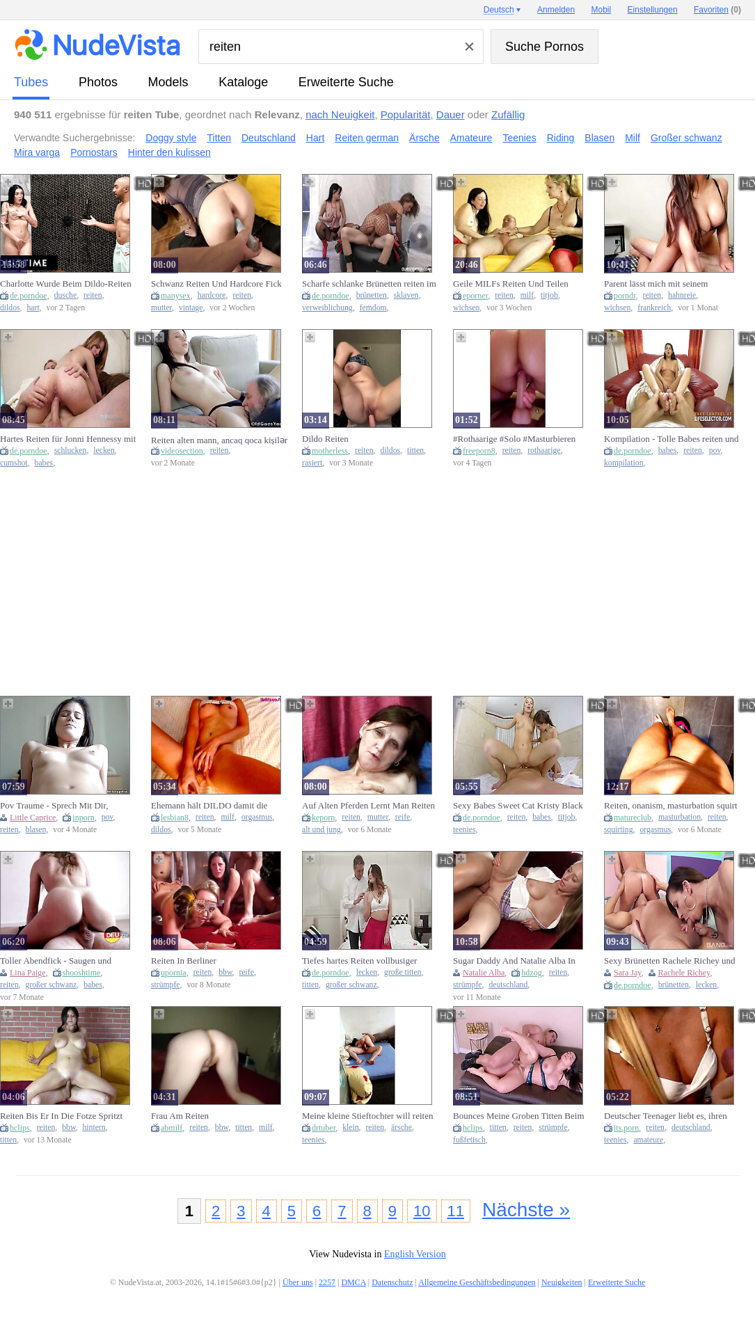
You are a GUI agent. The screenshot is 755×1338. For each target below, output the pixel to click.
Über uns (298, 1282)
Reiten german (367, 137)
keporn (323, 817)
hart (33, 307)
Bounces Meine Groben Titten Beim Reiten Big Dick (519, 1116)
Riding (561, 137)
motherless (330, 451)
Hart (315, 137)
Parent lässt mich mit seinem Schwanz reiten (656, 283)
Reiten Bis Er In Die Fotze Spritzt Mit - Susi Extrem (61, 1116)
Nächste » (526, 1209)
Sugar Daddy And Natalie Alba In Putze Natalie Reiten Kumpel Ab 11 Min (517, 960)
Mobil (601, 10)
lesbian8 (175, 817)
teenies (464, 829)
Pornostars (94, 152)
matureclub (632, 817)
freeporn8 (479, 451)
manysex (176, 296)
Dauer (450, 114)
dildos (10, 307)
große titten (403, 972)
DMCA (353, 1282)
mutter (161, 307)
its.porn (626, 1128)
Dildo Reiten (325, 438)
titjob (549, 295)
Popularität (406, 114)
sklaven (406, 295)
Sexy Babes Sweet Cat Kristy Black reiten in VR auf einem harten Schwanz (518, 805)
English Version (415, 1254)
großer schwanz (51, 984)
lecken (104, 450)
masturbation (679, 817)
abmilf (171, 1128)
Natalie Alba (483, 973)
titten (415, 450)
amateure (648, 1140)
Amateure (471, 137)
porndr (625, 296)
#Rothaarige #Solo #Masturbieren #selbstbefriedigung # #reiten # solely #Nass (521, 439)
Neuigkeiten (561, 1282)
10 (421, 1211)
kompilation (624, 463)
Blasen (599, 137)
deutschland (507, 984)
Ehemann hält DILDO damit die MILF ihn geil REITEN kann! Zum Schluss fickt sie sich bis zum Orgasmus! (215, 805)
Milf (632, 137)
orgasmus (257, 817)
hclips (20, 1128)
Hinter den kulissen (169, 152)
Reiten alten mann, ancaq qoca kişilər (219, 440)
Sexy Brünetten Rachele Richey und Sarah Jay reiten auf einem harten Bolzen (669, 960)
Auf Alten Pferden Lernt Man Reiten (368, 805)
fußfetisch (469, 1140)
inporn (83, 817)
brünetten (371, 295)
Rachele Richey (684, 973)
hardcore (212, 295)
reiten (93, 295)
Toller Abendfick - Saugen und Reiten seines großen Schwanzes (59, 960)
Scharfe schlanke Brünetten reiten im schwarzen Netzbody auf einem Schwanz (369, 283)
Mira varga (37, 152)
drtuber (323, 1128)
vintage (190, 307)
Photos (98, 82)
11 (455, 1211)
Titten (219, 137)
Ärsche (424, 137)
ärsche (401, 1127)
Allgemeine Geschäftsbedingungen (476, 1282)
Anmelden (556, 10)
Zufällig (508, 114)
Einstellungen (653, 10)
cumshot (14, 463)
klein (350, 1127)
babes (44, 463)
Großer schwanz (686, 137)
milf (527, 295)
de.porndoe (28, 296)
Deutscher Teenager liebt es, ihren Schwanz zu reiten (665, 1116)
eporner (475, 296)
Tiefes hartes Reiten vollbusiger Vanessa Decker (359, 960)
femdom (373, 307)
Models (168, 82)
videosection (182, 451)
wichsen (466, 307)
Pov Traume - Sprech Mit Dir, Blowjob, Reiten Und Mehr (54, 805)
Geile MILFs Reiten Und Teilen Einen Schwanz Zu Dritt (511, 283)
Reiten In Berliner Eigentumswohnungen (191, 960)
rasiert (312, 463)
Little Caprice (33, 817)
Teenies (519, 137)
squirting (618, 829)
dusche (65, 295)
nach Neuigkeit (339, 114)
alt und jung (321, 829)
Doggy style (170, 137)
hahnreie (682, 295)
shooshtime (82, 973)
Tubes (31, 82)
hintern (94, 1127)
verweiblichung (327, 307)
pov (715, 450)
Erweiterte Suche (346, 82)
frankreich (654, 307)
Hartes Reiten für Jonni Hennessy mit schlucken (68, 439)
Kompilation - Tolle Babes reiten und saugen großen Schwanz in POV (671, 439)
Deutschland (268, 137)
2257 (327, 1282)
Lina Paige (28, 973)
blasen (36, 829)
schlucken (70, 450)
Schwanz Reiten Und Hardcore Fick (216, 283)
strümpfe (165, 984)
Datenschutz (392, 1282)
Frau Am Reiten (180, 1115)
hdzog (531, 973)
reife (402, 817)
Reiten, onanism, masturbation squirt (671, 805)
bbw (225, 972)
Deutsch (499, 10)
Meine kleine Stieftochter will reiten (367, 1115)
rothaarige (543, 450)
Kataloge (243, 82)
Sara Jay (628, 973)
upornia (173, 973)
